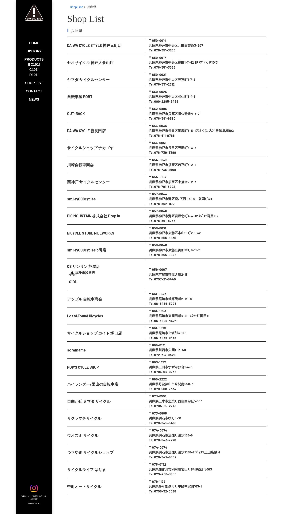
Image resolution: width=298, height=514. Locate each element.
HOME (34, 43)
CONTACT (34, 91)
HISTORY (33, 51)
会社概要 (34, 499)
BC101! (34, 64)
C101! (34, 70)
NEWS (34, 99)
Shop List (76, 7)
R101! (34, 75)
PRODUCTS (34, 59)
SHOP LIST (34, 83)
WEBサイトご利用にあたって (34, 496)
